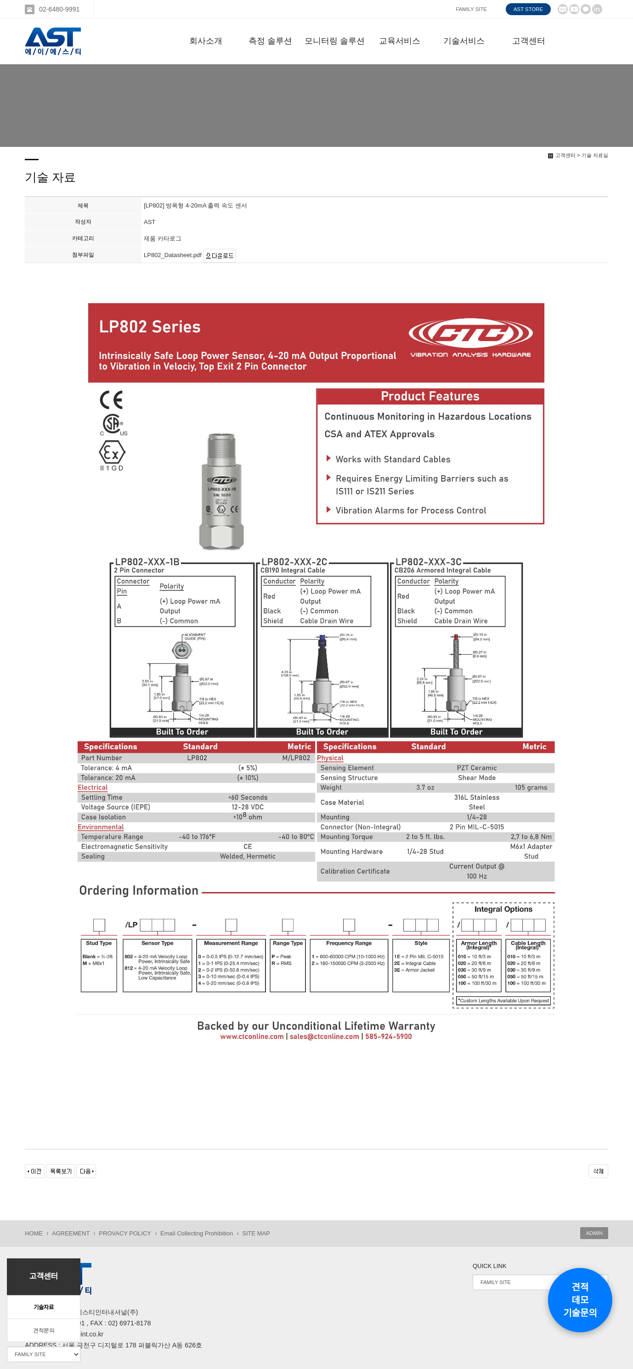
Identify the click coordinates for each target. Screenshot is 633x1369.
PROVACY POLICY (125, 1233)
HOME (34, 1233)
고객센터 (528, 40)
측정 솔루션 (270, 40)
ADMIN (594, 1233)
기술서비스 (464, 40)
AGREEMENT (71, 1233)
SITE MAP (256, 1233)
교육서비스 (399, 40)
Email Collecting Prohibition (196, 1233)
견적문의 (43, 1330)
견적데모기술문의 (580, 1300)
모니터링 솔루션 (335, 40)
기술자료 (44, 1307)
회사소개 (205, 40)
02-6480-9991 (59, 9)
